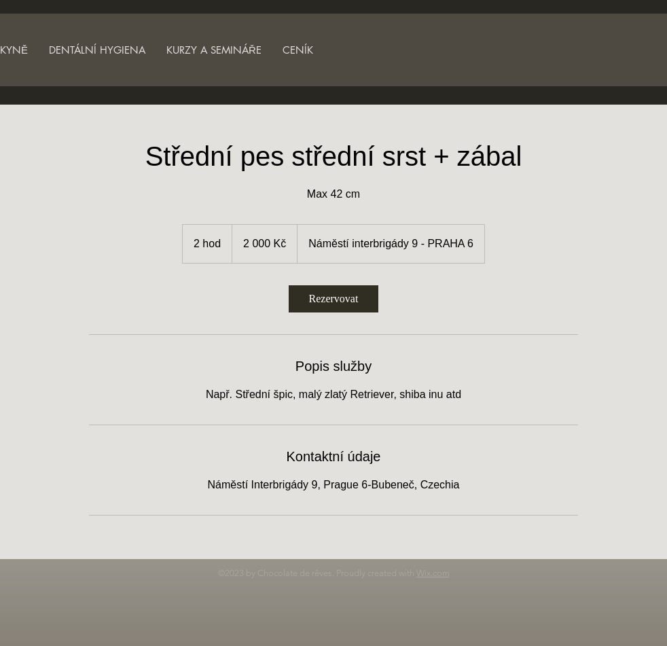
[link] (333, 298)
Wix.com (433, 573)
